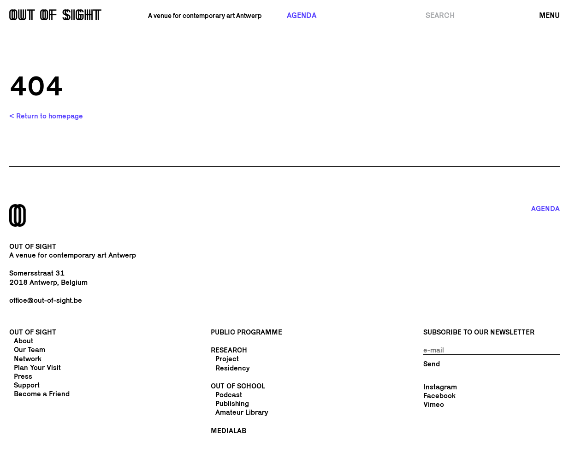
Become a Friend (42, 394)
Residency (232, 368)
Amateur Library (241, 412)
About (23, 341)
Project (227, 359)
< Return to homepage (46, 116)
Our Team (29, 349)
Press (23, 376)
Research (229, 350)
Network (27, 359)
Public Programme (246, 332)
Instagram (440, 387)
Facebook (439, 395)
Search (440, 15)
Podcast (228, 395)
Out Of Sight (32, 332)
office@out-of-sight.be (45, 300)
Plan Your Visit (37, 367)
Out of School (238, 386)
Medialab (228, 431)
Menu (549, 15)
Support (27, 385)
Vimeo (433, 404)
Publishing (232, 403)
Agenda (301, 15)
